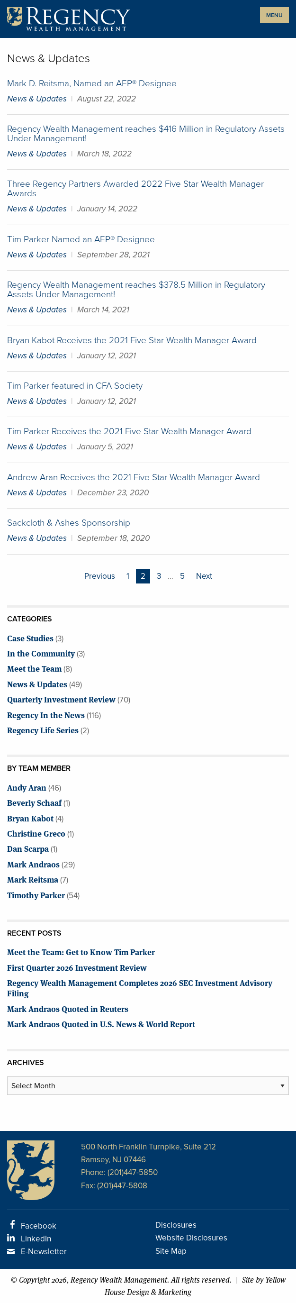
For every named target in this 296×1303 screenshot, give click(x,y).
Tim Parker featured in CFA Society (75, 385)
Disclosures (176, 1225)
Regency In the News (46, 714)
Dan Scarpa (28, 848)
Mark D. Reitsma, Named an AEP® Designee (92, 83)
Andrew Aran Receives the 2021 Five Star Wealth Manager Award (133, 477)
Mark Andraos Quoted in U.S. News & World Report (101, 1024)
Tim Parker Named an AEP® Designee (81, 239)
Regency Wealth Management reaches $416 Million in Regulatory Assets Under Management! (146, 133)
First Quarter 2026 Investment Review (77, 967)
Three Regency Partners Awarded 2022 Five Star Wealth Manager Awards (135, 188)
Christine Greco (36, 833)
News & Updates (37, 99)
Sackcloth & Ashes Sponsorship (68, 522)
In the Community (41, 653)
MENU (274, 15)
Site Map (171, 1251)
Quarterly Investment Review (61, 699)
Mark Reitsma (32, 879)
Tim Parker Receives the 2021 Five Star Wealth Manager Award (129, 431)
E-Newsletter (44, 1251)
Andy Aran (26, 787)
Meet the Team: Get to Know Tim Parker (81, 951)
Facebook (38, 1226)
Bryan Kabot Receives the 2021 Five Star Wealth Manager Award (132, 340)
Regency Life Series (43, 730)
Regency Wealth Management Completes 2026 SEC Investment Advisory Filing (139, 987)
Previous (99, 576)
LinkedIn (36, 1239)
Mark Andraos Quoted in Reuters (67, 1008)
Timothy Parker (36, 895)
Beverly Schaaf (34, 802)
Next (204, 576)
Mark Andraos (33, 864)
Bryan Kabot (30, 818)
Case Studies (30, 638)
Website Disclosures (191, 1238)
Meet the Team (34, 668)
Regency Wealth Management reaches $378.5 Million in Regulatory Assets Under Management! (136, 289)
